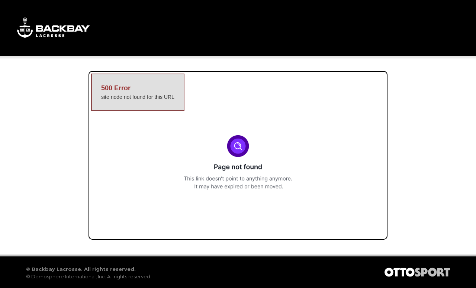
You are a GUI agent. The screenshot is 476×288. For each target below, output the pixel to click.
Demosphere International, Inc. (68, 276)
